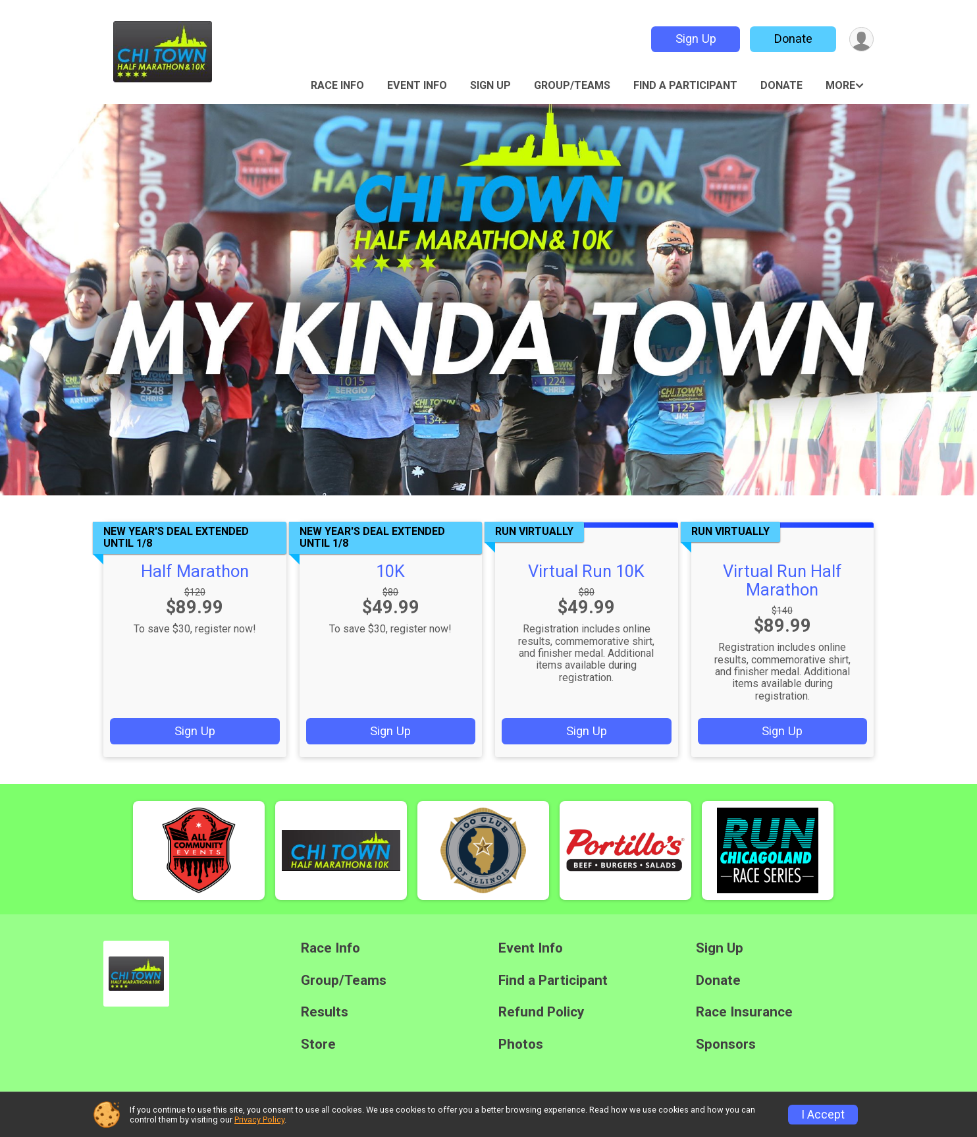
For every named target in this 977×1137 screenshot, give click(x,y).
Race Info (337, 85)
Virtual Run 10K (586, 571)
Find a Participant (685, 85)
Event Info (417, 85)
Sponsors (726, 1044)
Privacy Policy (259, 1119)
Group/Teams (572, 85)
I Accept (823, 1114)
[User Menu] (861, 39)
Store (318, 1044)
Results (324, 1012)
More (840, 85)
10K (390, 571)
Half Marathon (195, 571)
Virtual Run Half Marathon (782, 580)
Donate (793, 38)
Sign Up (695, 38)
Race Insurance (744, 1012)
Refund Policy (541, 1012)
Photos (520, 1044)
